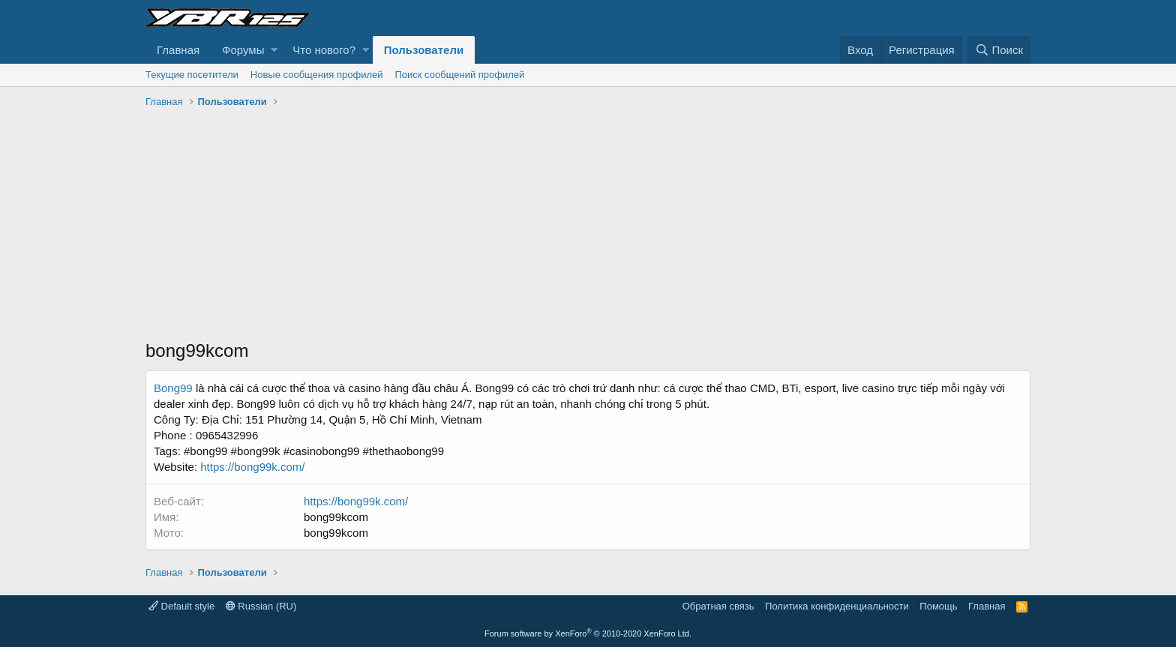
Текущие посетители (192, 74)
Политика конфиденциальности (837, 606)
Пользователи (424, 49)
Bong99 (175, 388)
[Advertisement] (588, 226)
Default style (181, 606)
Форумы (243, 49)
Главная (178, 49)
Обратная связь (718, 606)
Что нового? (324, 49)
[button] (274, 50)
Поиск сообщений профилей (459, 74)
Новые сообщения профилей (316, 74)
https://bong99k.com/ (252, 466)
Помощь (938, 606)
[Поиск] (999, 50)
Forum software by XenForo (588, 633)
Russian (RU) (261, 606)
